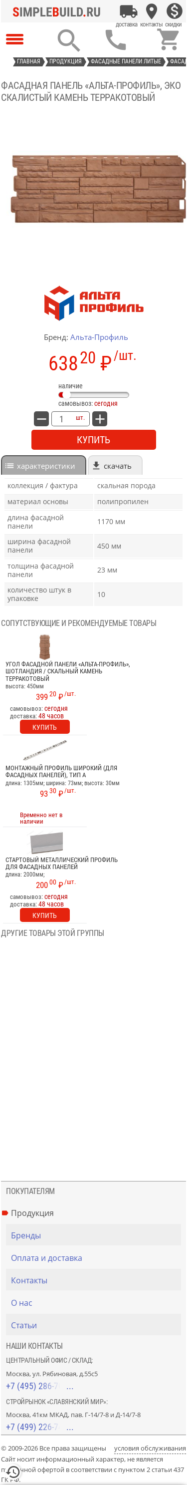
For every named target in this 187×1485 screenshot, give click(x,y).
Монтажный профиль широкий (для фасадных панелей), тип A (61, 772)
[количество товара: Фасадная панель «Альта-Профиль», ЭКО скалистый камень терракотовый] (61, 418)
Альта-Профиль (99, 337)
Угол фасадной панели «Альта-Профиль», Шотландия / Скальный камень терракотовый (67, 671)
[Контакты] (151, 11)
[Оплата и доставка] (128, 11)
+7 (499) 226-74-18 (40, 1427)
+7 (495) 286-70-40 (40, 1386)
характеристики (46, 466)
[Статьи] (96, 1325)
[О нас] (96, 1303)
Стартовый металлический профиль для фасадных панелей (61, 864)
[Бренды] (96, 1235)
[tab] (43, 465)
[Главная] (59, 11)
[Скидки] (174, 11)
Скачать (118, 466)
